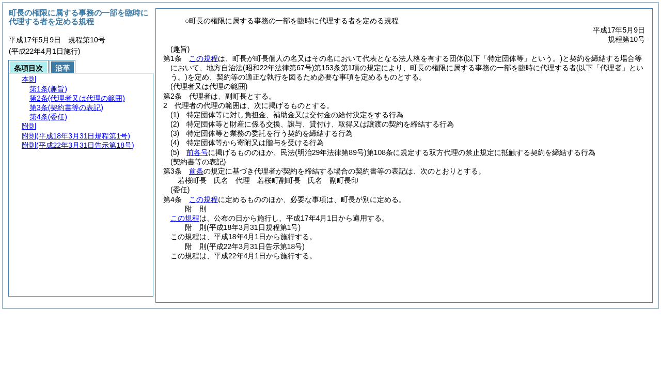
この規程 (203, 58)
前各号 (197, 152)
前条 (196, 171)
